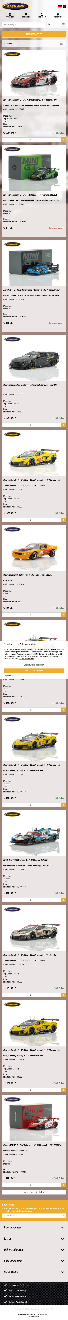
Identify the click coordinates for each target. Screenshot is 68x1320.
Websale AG (48, 1309)
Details (8, 676)
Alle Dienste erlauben (34, 671)
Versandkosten (34, 1317)
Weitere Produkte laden (34, 1192)
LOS (62, 1216)
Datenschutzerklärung (26, 659)
